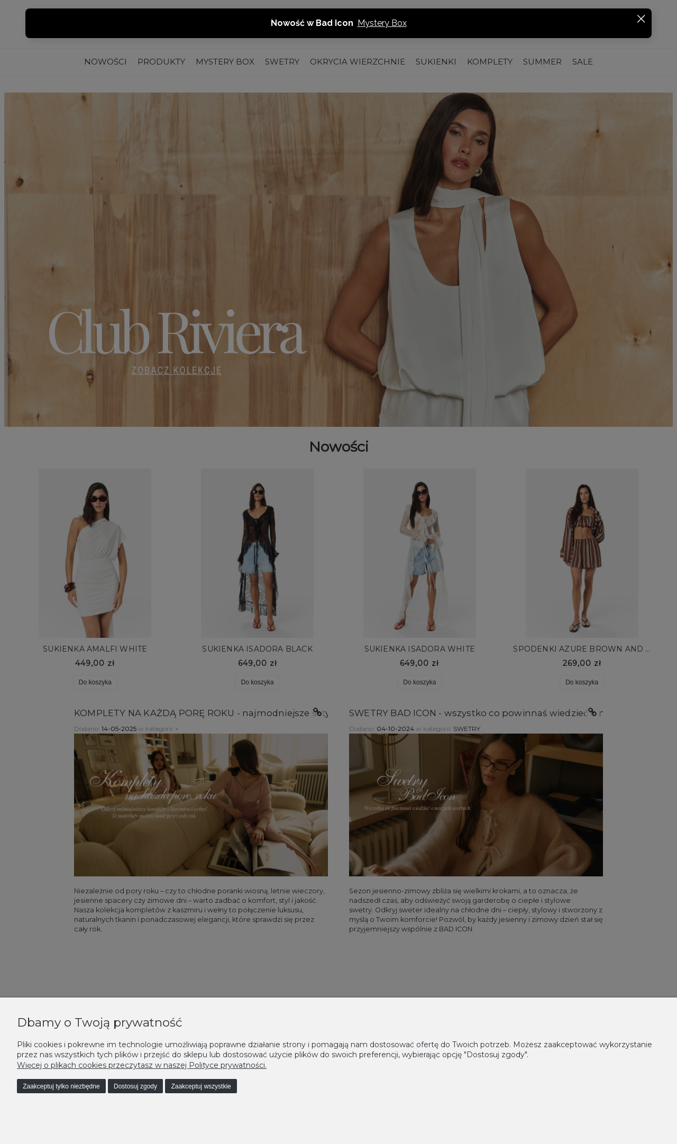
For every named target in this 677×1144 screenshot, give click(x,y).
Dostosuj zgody (135, 1086)
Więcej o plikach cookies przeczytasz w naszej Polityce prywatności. (142, 1065)
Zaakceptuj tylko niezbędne (61, 1086)
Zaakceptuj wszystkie (201, 1086)
